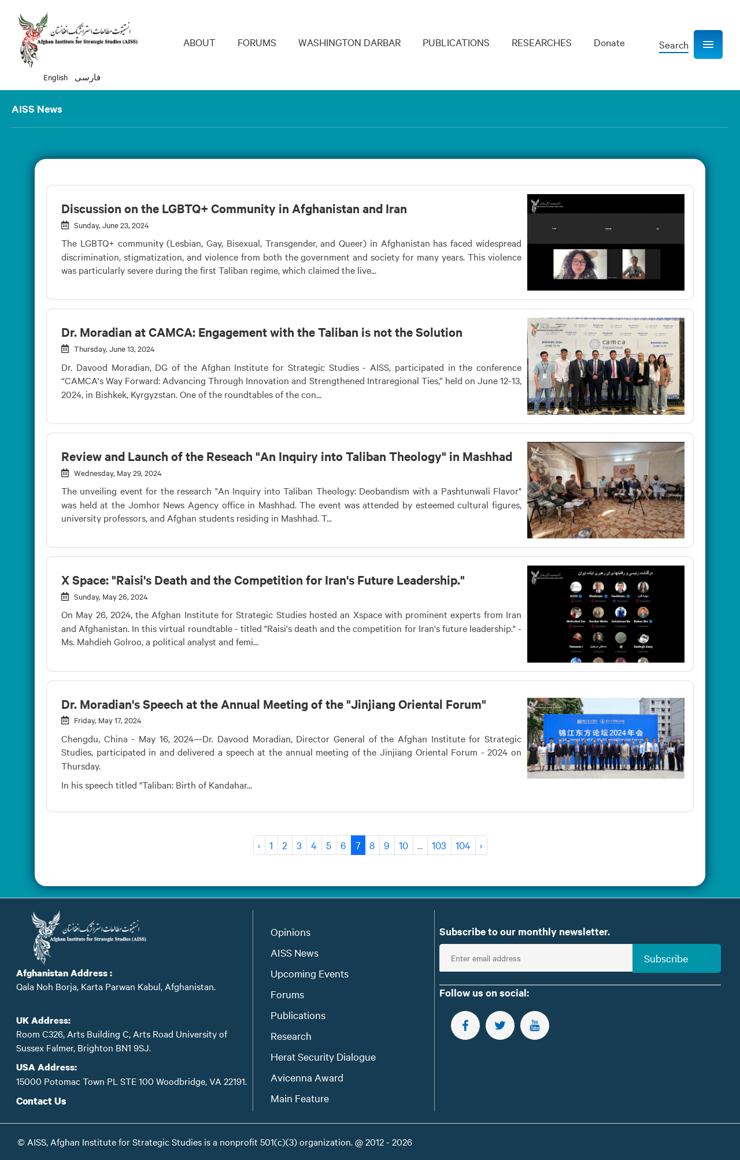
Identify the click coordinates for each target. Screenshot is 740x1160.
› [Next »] (481, 845)
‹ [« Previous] (259, 845)
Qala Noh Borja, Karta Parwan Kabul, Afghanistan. (116, 986)
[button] (708, 44)
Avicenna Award (307, 1077)
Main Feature (300, 1098)
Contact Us (41, 1100)
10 (403, 845)
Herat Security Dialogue (323, 1056)
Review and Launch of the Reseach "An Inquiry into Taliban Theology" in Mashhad (286, 456)
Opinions (290, 931)
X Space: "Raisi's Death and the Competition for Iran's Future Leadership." (263, 579)
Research (291, 1035)
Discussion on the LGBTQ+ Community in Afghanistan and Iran (234, 208)
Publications (298, 1014)
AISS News (295, 952)
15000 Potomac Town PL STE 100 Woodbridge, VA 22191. (131, 1081)
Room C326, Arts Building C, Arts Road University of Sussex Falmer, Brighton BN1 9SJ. (121, 1040)
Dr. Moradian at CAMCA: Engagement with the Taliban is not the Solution (261, 332)
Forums (287, 994)
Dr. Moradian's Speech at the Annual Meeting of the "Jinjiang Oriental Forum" (273, 704)
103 (439, 845)
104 (463, 845)
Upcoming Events (310, 973)
